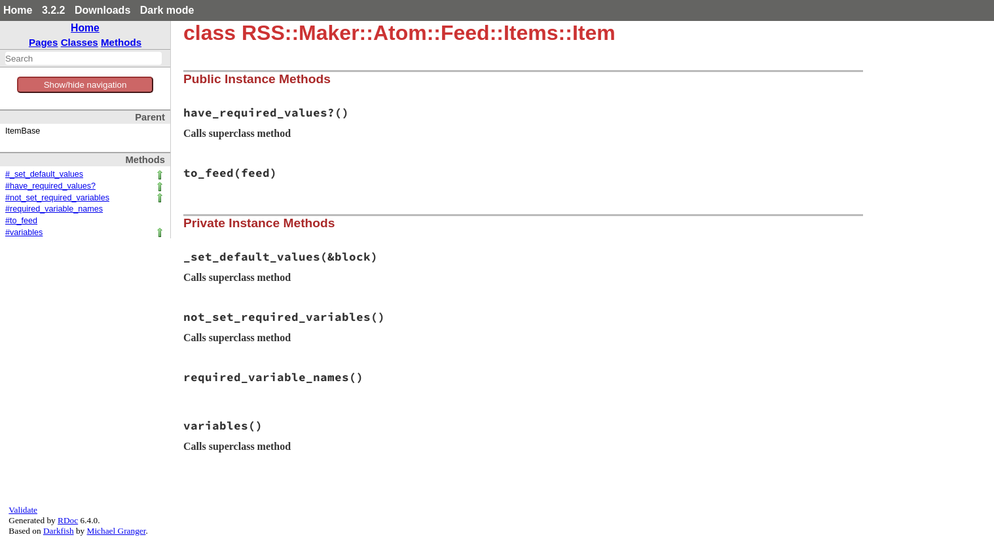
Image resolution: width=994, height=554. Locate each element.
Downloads (102, 10)
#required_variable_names (54, 208)
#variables (24, 232)
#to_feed (21, 220)
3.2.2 (53, 10)
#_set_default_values (44, 174)
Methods (121, 42)
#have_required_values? (50, 186)
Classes (79, 42)
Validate (23, 510)
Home (17, 10)
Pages (43, 42)
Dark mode (167, 10)
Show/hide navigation (85, 85)
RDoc (68, 520)
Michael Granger (116, 531)
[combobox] (83, 58)
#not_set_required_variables (57, 197)
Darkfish (58, 531)
